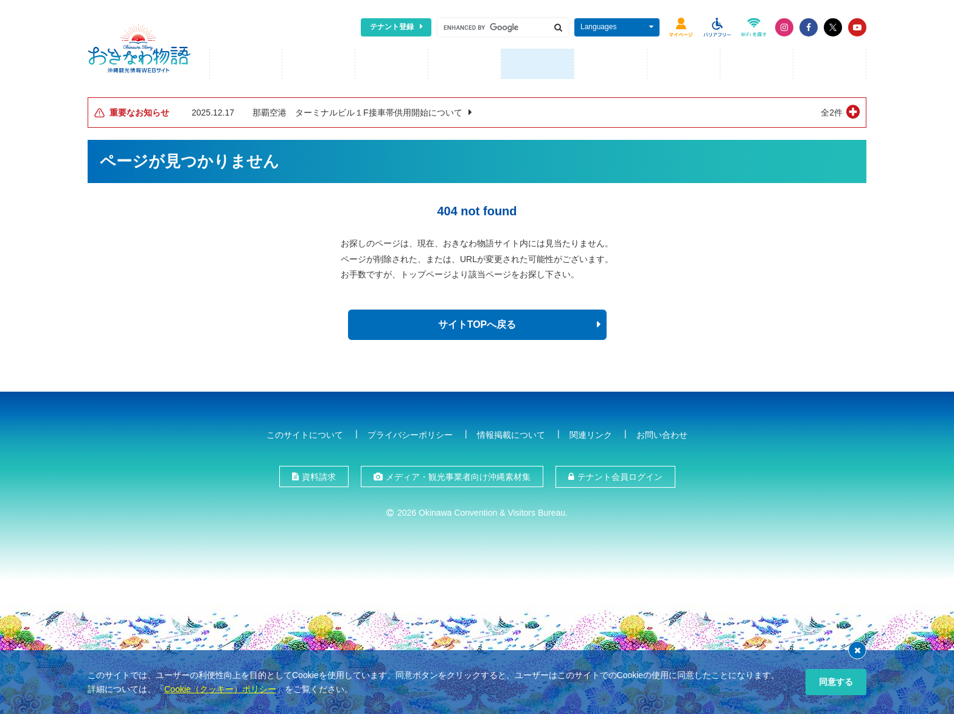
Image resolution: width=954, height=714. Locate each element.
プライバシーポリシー (410, 434)
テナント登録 (392, 27)
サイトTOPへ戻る (477, 324)
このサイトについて (304, 434)
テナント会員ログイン (620, 477)
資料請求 (319, 477)
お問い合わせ (662, 434)
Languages (598, 27)
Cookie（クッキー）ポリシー (220, 689)
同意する (836, 682)
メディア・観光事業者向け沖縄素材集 (458, 477)
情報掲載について (511, 434)
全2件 (832, 112)
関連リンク (590, 434)
